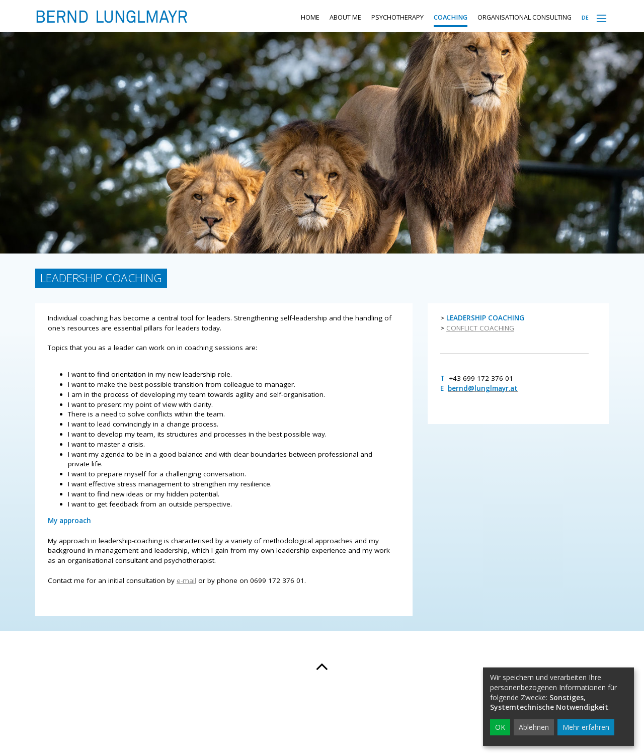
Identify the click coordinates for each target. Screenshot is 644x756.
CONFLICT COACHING (480, 347)
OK (500, 727)
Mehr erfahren (585, 727)
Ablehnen (534, 727)
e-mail (186, 600)
